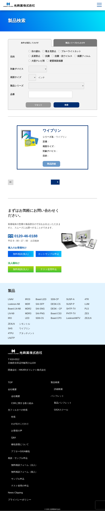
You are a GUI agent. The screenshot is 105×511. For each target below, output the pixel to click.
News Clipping (15, 493)
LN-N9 (11, 313)
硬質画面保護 (55, 61)
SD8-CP (55, 299)
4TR (87, 299)
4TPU (11, 333)
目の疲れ (34, 51)
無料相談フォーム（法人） (24, 465)
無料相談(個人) (21, 260)
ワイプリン (52, 131)
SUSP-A (70, 299)
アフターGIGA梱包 (20, 451)
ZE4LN (11, 324)
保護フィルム (82, 56)
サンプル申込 (17, 479)
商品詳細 (51, 164)
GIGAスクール (61, 410)
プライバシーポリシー (19, 500)
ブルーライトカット (69, 51)
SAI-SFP (40, 304)
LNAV (11, 299)
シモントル (24, 324)
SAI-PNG (40, 313)
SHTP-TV (71, 309)
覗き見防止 (49, 51)
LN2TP (11, 338)
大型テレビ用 (37, 61)
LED (27, 318)
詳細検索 (58, 389)
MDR (27, 304)
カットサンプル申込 (48, 260)
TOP (10, 382)
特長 (13, 417)
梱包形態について (20, 445)
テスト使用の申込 (20, 486)
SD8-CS (40, 318)
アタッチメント (26, 333)
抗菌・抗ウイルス (62, 56)
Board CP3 (56, 318)
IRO (10, 318)
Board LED (41, 299)
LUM (87, 304)
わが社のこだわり (20, 424)
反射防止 (34, 56)
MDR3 (28, 313)
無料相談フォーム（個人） (24, 472)
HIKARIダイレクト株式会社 (32, 370)
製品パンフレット (63, 403)
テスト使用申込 (48, 276)
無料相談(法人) (21, 276)
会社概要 (15, 396)
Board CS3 (56, 313)
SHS (10, 329)
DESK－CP (56, 309)
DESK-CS (55, 304)
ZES (87, 313)
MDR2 (28, 309)
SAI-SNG (40, 309)
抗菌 (46, 56)
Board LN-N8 (14, 309)
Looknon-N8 (14, 304)
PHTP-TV (71, 313)
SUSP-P (70, 304)
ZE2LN (88, 318)
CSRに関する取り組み (22, 403)
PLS (87, 309)
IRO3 (27, 299)
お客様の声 (16, 431)
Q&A (13, 438)
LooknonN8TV (73, 318)
